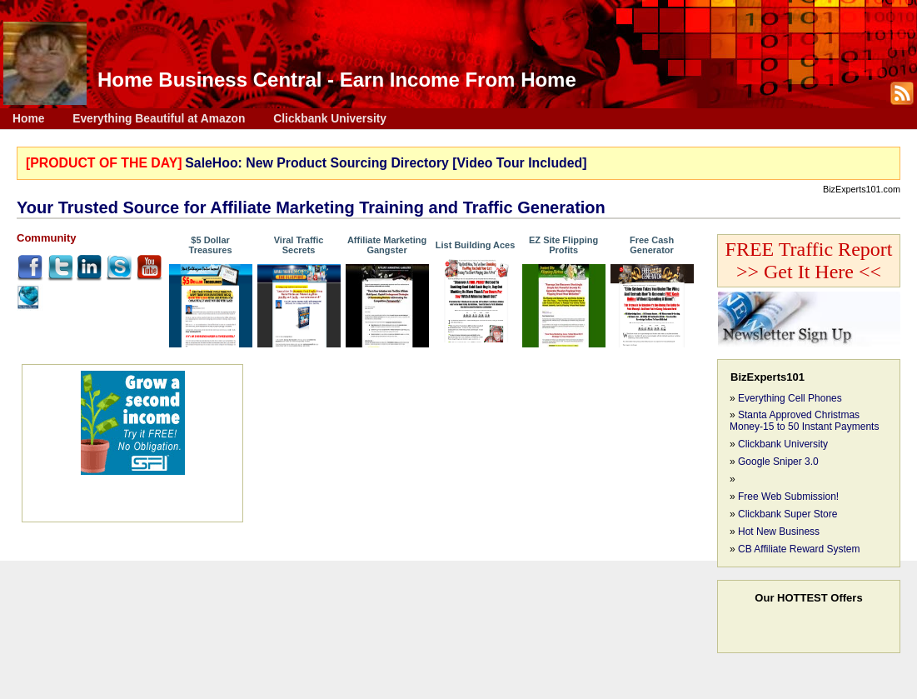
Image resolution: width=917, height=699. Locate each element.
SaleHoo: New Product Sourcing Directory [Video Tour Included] (385, 163)
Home (28, 118)
